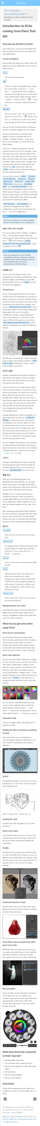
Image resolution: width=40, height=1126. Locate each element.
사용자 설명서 (15, 11)
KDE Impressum (11, 1122)
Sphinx (5, 1117)
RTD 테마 (18, 1117)
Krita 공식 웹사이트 (10, 1119)
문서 (6, 11)
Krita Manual (21, 3)
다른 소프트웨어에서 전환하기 (15, 14)
